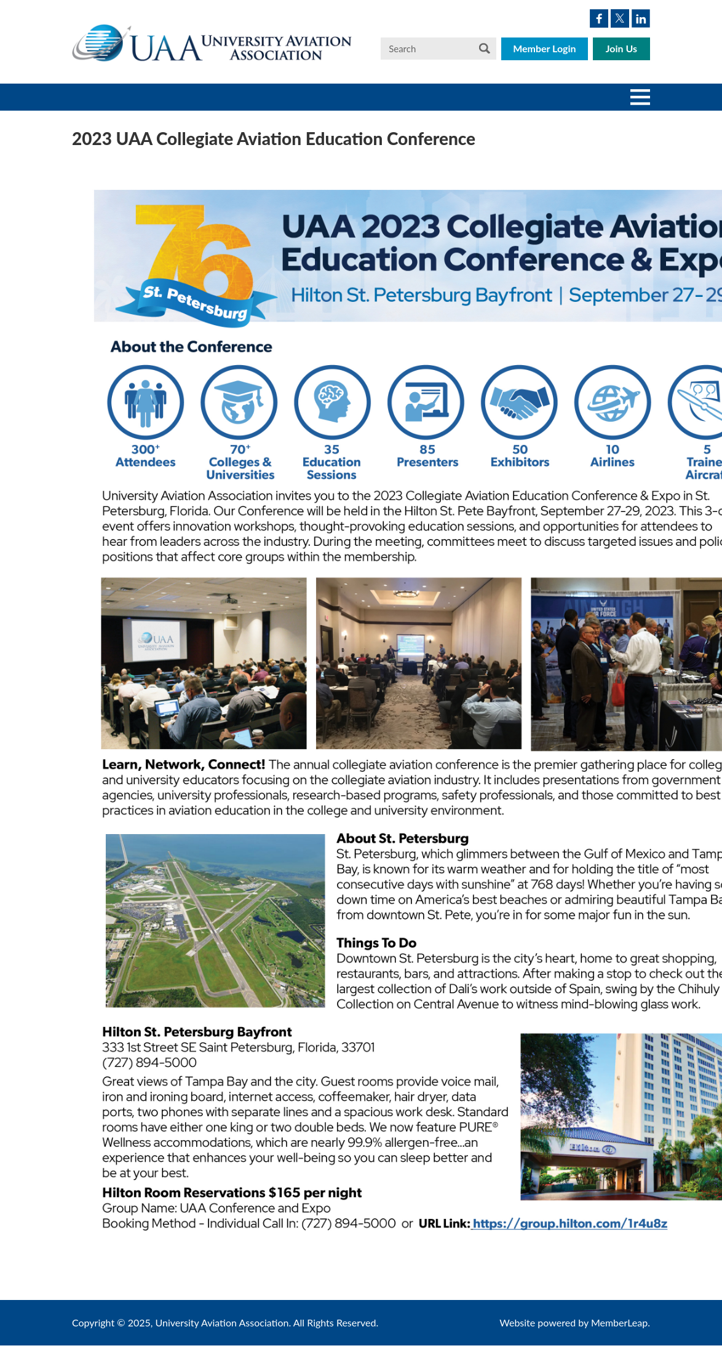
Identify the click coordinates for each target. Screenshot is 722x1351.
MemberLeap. (620, 1322)
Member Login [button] (544, 48)
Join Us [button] (621, 48)
